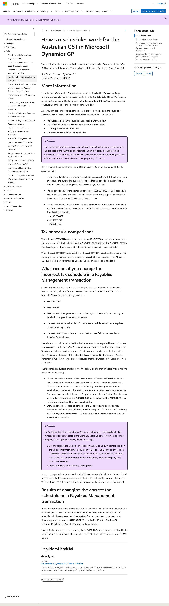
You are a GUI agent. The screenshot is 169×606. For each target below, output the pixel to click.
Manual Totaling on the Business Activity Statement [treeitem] (21, 122)
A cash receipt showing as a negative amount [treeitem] (19, 57)
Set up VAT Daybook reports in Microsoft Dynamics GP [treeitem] (21, 162)
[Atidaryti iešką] (153, 3)
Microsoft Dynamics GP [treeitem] (16, 39)
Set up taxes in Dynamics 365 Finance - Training (62, 563)
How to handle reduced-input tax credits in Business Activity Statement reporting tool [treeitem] (22, 87)
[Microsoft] (5, 4)
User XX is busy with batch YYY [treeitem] (21, 175)
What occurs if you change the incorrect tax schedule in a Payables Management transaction (149, 46)
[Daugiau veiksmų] (125, 30)
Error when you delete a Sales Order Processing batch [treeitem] (20, 64)
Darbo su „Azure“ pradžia (153, 11)
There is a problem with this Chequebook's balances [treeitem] (19, 170)
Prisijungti (161, 3)
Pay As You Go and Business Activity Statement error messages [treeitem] (20, 131)
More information (143, 35)
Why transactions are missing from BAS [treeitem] (20, 181)
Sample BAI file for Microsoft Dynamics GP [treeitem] (20, 148)
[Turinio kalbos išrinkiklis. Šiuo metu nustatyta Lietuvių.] (9, 601)
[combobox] (19, 34)
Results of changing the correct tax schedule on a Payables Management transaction (149, 56)
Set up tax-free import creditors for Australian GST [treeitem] (21, 155)
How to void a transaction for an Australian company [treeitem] (21, 115)
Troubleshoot (56, 30)
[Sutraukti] (34, 28)
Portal (135, 11)
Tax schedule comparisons (147, 39)
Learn (44, 30)
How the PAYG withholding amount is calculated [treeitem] (19, 71)
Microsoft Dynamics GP (77, 30)
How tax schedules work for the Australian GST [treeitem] (21, 79)
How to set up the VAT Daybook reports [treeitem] (21, 97)
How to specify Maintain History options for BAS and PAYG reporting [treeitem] (21, 105)
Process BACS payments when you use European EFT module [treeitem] (20, 140)
